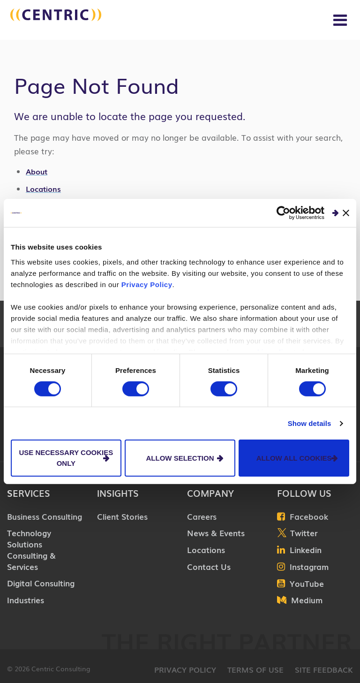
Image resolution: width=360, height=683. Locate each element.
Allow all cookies (294, 458)
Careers (202, 516)
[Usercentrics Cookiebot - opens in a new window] (283, 213)
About (36, 171)
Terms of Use (255, 669)
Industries (25, 600)
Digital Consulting (41, 583)
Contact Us (209, 566)
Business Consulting (44, 516)
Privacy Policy (146, 284)
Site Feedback (324, 669)
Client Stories (122, 516)
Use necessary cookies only (66, 457)
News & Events (216, 533)
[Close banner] (346, 213)
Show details (309, 423)
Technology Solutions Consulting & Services (31, 549)
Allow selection (180, 458)
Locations (43, 188)
